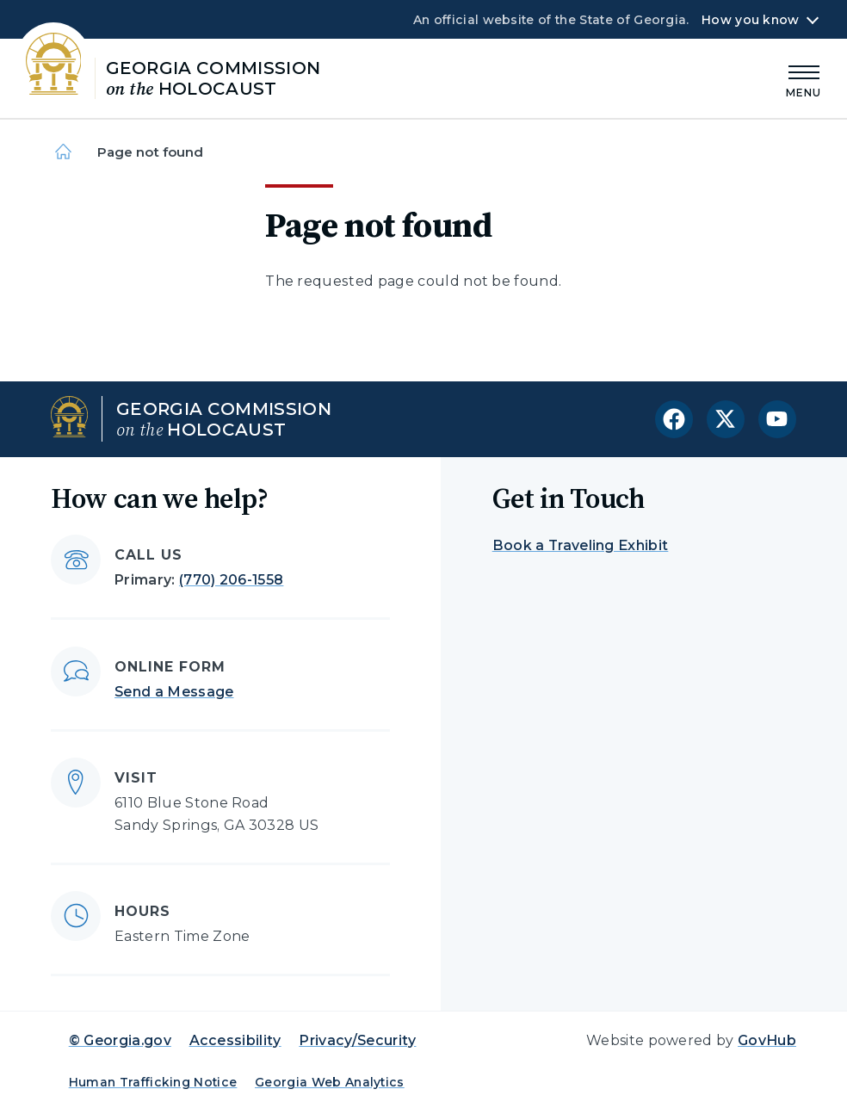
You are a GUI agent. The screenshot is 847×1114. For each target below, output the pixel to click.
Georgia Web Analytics (330, 1082)
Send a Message (173, 692)
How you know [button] (750, 20)
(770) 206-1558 (231, 580)
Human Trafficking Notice (153, 1082)
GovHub (767, 1040)
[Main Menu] (804, 79)
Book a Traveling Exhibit (580, 545)
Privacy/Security (357, 1040)
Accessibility (235, 1040)
